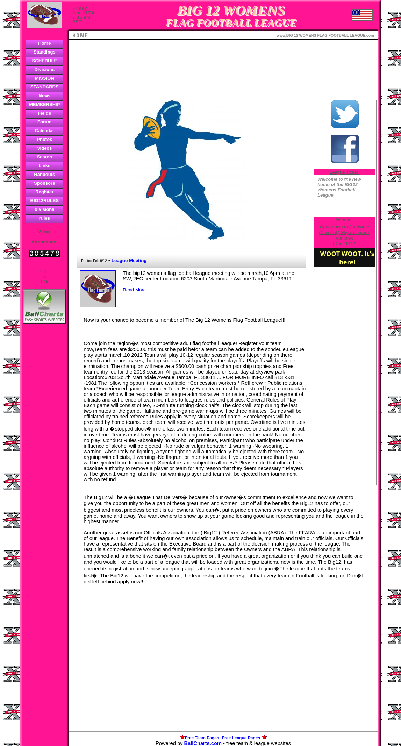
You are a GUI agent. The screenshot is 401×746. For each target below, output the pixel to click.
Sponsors (44, 183)
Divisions (44, 69)
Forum (44, 122)
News (44, 95)
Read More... (136, 289)
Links (44, 165)
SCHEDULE (44, 60)
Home (44, 43)
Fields (44, 113)
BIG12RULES (44, 200)
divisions (44, 209)
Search (44, 156)
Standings (45, 52)
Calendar (45, 130)
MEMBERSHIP (44, 104)
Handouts (44, 174)
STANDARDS (44, 87)
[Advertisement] (44, 445)
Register (44, 191)
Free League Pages (241, 738)
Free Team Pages (202, 738)
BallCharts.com (203, 743)
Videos (44, 148)
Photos (44, 139)
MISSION (44, 78)
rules (44, 218)
